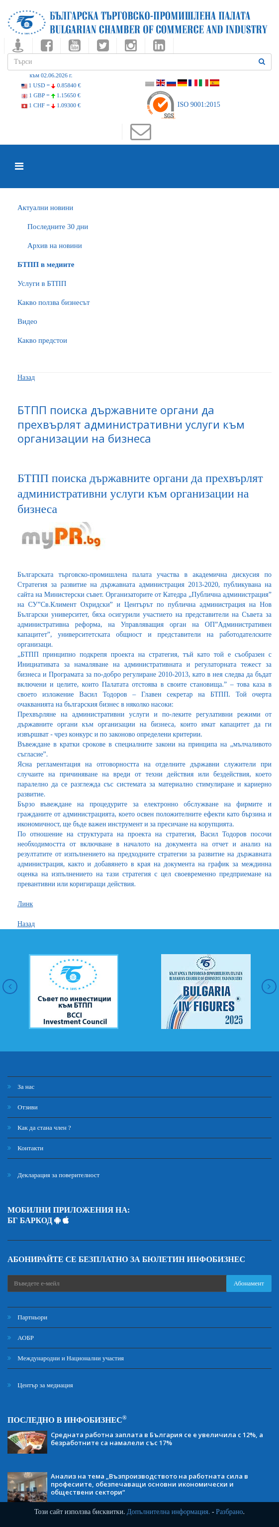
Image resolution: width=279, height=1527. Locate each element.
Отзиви (22, 1107)
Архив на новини (54, 246)
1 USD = (51, 85)
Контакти (25, 1148)
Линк (25, 904)
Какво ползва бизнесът (53, 302)
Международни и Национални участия (65, 1358)
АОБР (20, 1337)
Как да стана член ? (39, 1127)
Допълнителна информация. (168, 1512)
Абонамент (249, 1283)
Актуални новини (45, 208)
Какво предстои (42, 340)
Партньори (27, 1317)
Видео (27, 321)
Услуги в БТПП (41, 283)
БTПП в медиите (45, 264)
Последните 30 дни (57, 227)
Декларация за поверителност (53, 1175)
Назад (26, 377)
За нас (20, 1086)
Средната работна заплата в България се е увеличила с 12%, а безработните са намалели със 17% (157, 1438)
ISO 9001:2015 (183, 104)
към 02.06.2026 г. (50, 75)
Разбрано (229, 1512)
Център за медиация (40, 1385)
